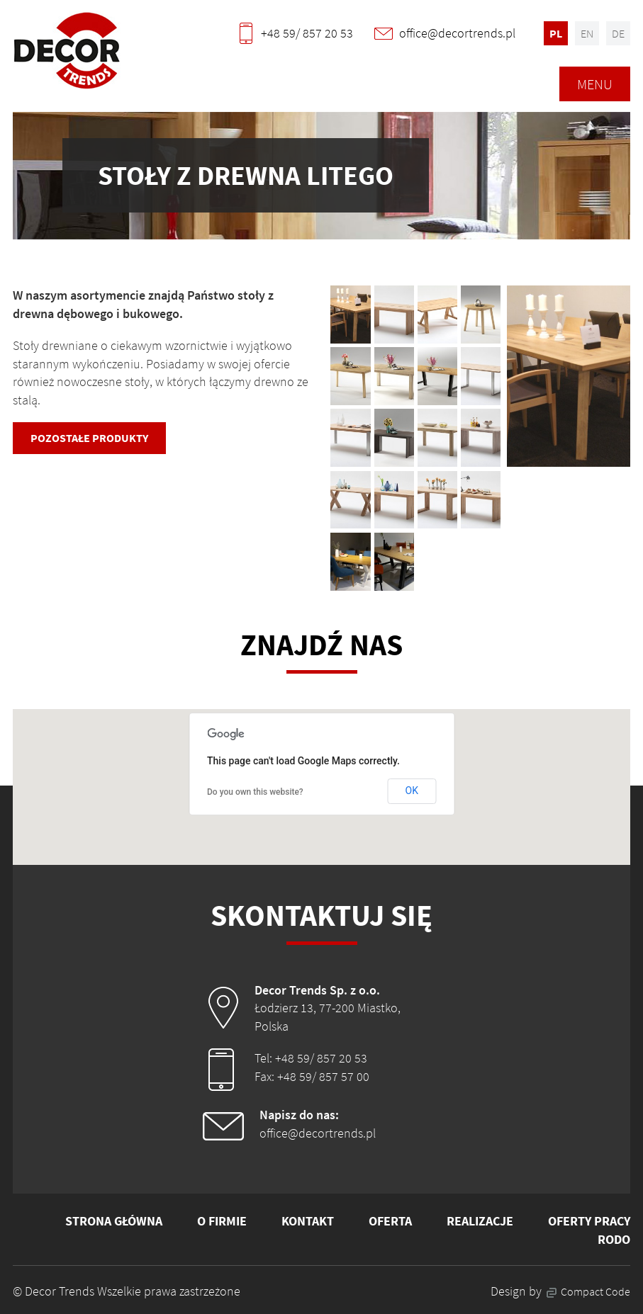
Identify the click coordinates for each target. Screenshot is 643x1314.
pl (555, 33)
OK (412, 790)
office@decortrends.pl (317, 1133)
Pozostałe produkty (89, 438)
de (618, 33)
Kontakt (307, 1221)
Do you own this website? (255, 792)
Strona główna (113, 1221)
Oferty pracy (589, 1221)
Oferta (390, 1221)
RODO (614, 1239)
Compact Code (588, 1291)
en (587, 33)
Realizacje (480, 1221)
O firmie (222, 1221)
